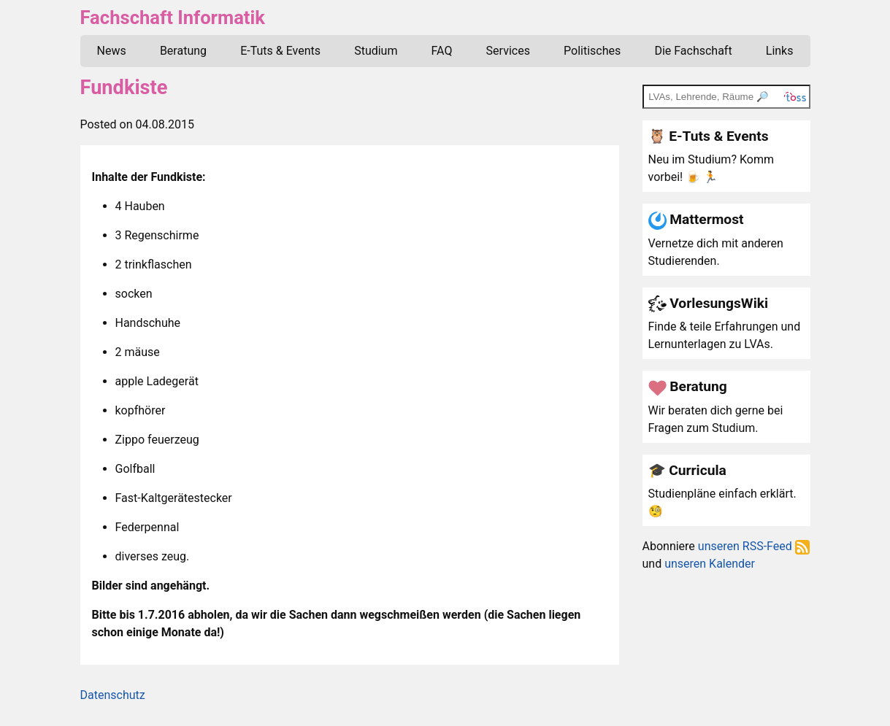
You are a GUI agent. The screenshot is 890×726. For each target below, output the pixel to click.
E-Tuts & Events (280, 51)
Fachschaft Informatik (172, 17)
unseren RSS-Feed (754, 546)
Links (780, 51)
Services (508, 51)
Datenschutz (112, 695)
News (111, 51)
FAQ (442, 51)
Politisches (592, 51)
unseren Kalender (709, 564)
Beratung (183, 51)
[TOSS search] (726, 96)
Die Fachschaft (693, 51)
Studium (375, 51)
